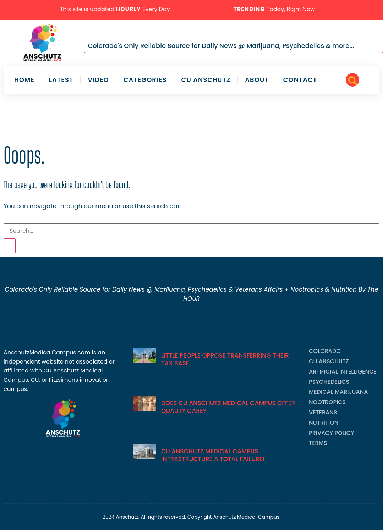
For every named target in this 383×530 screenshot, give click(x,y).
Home (24, 80)
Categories (145, 80)
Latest (61, 80)
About (257, 80)
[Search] (10, 245)
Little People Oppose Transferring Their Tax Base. (225, 359)
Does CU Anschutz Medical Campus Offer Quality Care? (228, 407)
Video (98, 80)
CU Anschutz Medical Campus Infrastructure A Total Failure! (212, 455)
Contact (300, 80)
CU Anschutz (205, 80)
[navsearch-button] (352, 80)
